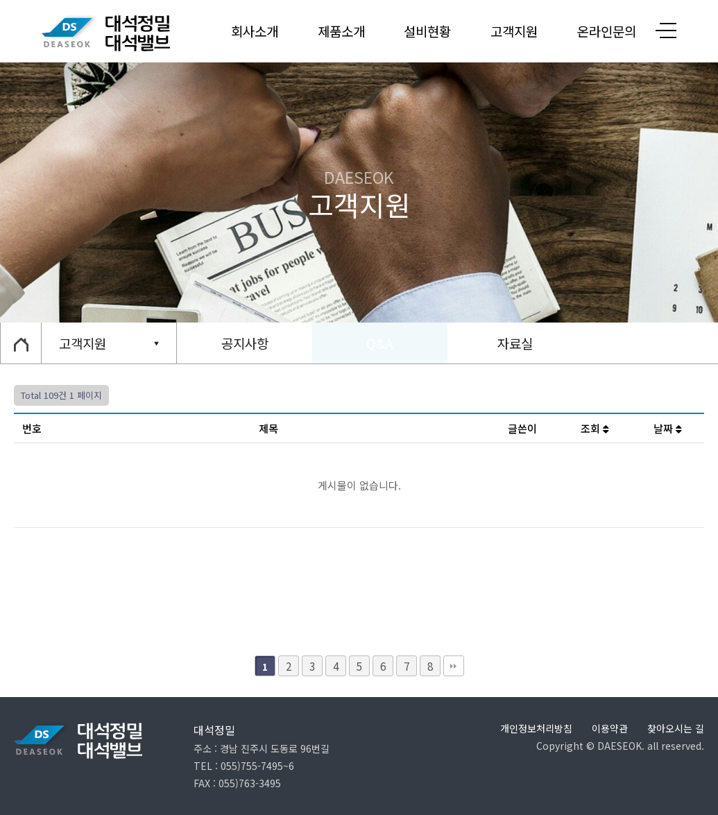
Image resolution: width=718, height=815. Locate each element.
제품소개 (341, 31)
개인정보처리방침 (536, 728)
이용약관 (610, 728)
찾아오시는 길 (675, 728)
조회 (595, 428)
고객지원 (514, 31)
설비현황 (427, 31)
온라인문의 (606, 31)
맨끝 (453, 665)
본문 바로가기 (0, 0)
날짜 (667, 428)
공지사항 (244, 343)
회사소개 (254, 31)
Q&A (379, 343)
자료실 (515, 343)
